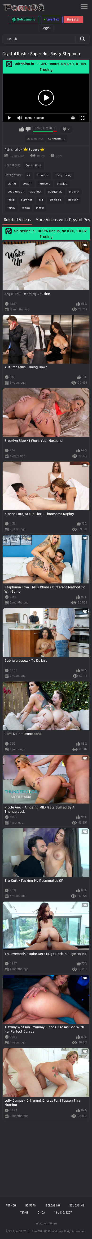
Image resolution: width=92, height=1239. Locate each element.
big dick (74, 191)
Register (73, 19)
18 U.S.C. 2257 (63, 1212)
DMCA (41, 1212)
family (12, 208)
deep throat (15, 191)
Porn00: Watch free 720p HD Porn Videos (38, 1231)
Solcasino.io (23, 19)
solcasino (53, 1205)
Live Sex (51, 19)
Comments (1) (56, 138)
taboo (26, 208)
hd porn (30, 1205)
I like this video (21, 129)
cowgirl (27, 183)
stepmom (55, 200)
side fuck (36, 191)
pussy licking (63, 175)
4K (29, 175)
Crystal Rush (34, 165)
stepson (73, 200)
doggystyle (55, 191)
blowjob (62, 183)
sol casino (76, 1205)
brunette (42, 175)
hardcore (44, 183)
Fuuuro (34, 150)
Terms (24, 1212)
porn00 (11, 1205)
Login (46, 28)
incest (40, 208)
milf (41, 200)
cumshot (26, 200)
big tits (12, 183)
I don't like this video (28, 129)
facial (11, 200)
